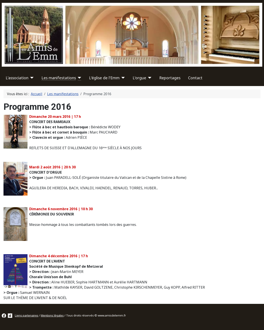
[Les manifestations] (78, 78)
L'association (17, 77)
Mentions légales (52, 315)
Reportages (169, 77)
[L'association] (31, 78)
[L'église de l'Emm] (122, 78)
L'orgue (139, 77)
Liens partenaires (26, 315)
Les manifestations (58, 77)
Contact (195, 77)
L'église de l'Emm (104, 77)
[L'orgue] (149, 78)
